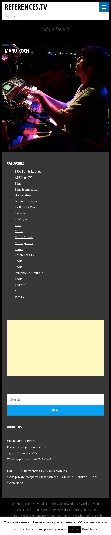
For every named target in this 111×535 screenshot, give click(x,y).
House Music (23, 195)
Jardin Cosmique (26, 201)
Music (19, 231)
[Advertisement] (55, 348)
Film (18, 183)
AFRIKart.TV (23, 177)
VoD (18, 291)
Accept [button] (75, 529)
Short (18, 261)
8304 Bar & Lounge (28, 171)
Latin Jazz (22, 213)
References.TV (26, 7)
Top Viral (21, 285)
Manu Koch (17, 50)
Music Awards (24, 237)
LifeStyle (21, 219)
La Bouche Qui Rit (27, 207)
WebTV (19, 297)
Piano (19, 249)
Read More (89, 529)
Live (18, 225)
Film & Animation (27, 189)
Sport (18, 267)
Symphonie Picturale (29, 273)
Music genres (24, 243)
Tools (18, 279)
